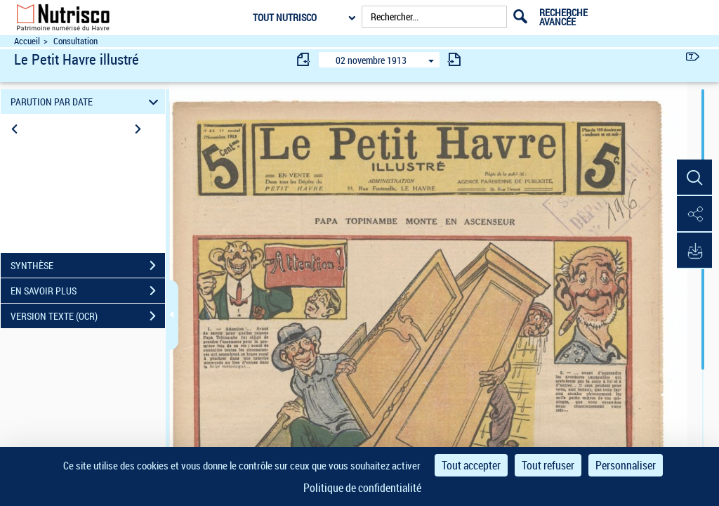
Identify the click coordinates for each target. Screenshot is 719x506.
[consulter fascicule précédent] (304, 59)
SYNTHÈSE (88, 265)
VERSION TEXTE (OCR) (88, 316)
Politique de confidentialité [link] (362, 487)
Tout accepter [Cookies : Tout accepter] (471, 465)
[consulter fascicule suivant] (454, 59)
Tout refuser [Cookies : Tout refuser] (548, 465)
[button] (694, 178)
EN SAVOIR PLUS (88, 291)
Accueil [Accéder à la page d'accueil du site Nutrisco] (27, 41)
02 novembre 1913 (371, 60)
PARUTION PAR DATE (87, 101)
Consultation (75, 41)
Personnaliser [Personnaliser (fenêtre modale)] (625, 465)
